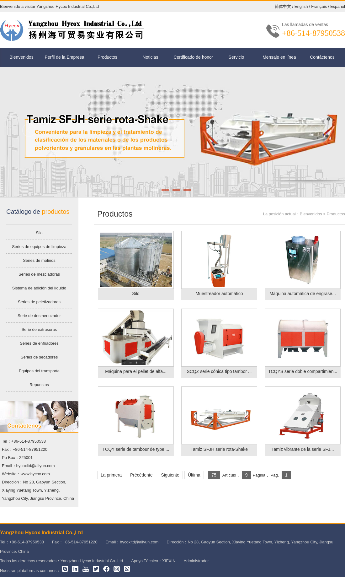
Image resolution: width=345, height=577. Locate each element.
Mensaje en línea (279, 57)
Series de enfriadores (39, 343)
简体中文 (283, 6)
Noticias (150, 57)
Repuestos (39, 384)
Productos (107, 57)
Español (337, 6)
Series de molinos (39, 260)
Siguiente (170, 474)
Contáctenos (322, 57)
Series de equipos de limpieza (39, 246)
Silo (39, 232)
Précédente (141, 474)
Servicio (236, 57)
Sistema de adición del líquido (39, 288)
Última (194, 474)
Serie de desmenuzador (39, 315)
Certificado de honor (193, 57)
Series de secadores (39, 357)
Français (319, 6)
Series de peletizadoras (39, 301)
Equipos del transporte (39, 371)
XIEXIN (169, 560)
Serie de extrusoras (39, 329)
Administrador (196, 560)
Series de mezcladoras (39, 274)
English (301, 6)
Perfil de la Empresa (64, 57)
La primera (111, 474)
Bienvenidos (21, 57)
